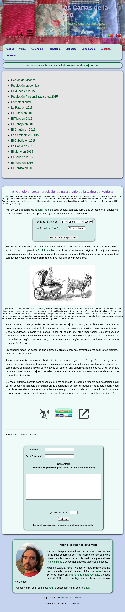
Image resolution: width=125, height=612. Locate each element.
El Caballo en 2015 (23, 140)
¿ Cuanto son (55, 517)
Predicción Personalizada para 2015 (34, 96)
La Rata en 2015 (22, 107)
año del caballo (45, 250)
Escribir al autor (21, 102)
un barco (96, 576)
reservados (66, 602)
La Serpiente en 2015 (25, 135)
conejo (8, 196)
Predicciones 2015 (66, 65)
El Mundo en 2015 (23, 91)
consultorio (56, 566)
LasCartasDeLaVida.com (39, 65)
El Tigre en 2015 (21, 118)
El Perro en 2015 (22, 162)
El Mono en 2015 (22, 151)
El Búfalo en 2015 (22, 113)
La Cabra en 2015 (22, 146)
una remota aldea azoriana (84, 579)
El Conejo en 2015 (89, 65)
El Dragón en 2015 (23, 129)
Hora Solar (51, 228)
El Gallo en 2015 (22, 157)
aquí (51, 592)
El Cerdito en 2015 (23, 168)
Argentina (80, 583)
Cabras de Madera (23, 80)
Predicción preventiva (25, 85)
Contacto (77, 602)
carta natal (43, 209)
